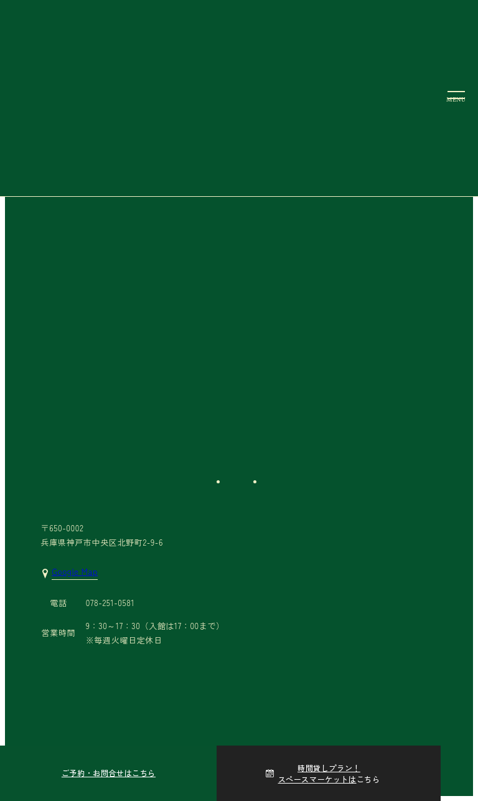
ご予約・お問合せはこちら (109, 772)
